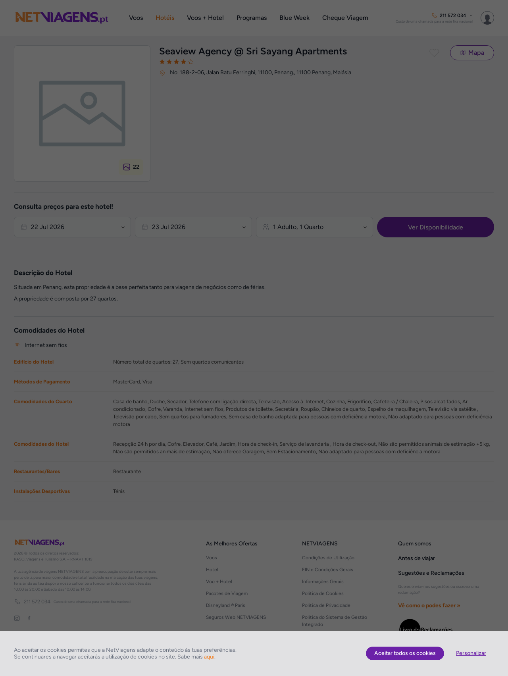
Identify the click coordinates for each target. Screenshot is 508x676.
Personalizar (471, 653)
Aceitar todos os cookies (405, 653)
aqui (209, 656)
